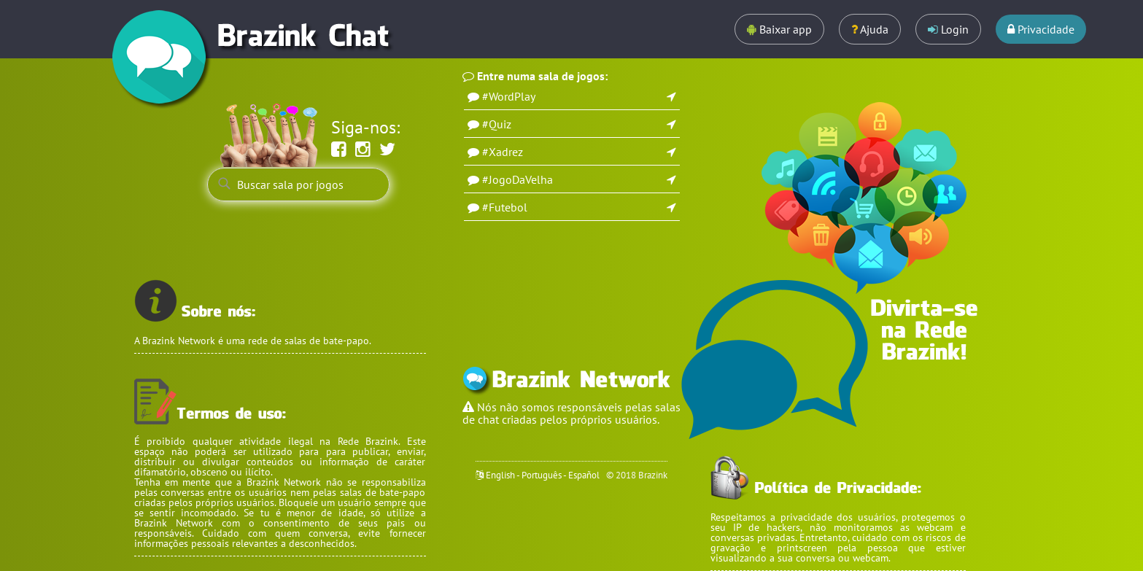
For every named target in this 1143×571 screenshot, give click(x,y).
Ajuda (869, 29)
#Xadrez (502, 151)
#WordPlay (508, 96)
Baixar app (779, 29)
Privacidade (1040, 29)
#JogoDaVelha (517, 179)
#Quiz (496, 124)
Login (948, 29)
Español (584, 475)
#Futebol (504, 207)
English (500, 475)
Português (542, 475)
